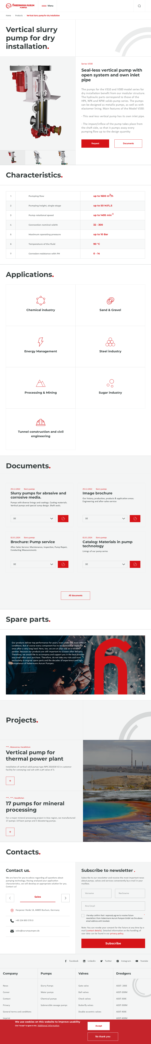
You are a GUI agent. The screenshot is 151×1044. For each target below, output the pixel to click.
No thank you (102, 1036)
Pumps (46, 973)
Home (8, 16)
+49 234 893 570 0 (21, 921)
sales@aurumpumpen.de (25, 931)
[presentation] (10, 898)
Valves (83, 973)
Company (10, 973)
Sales (38, 896)
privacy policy (116, 933)
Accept (98, 1026)
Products (19, 16)
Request (95, 143)
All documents (75, 595)
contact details (94, 931)
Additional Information (48, 1026)
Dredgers (123, 973)
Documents (128, 143)
